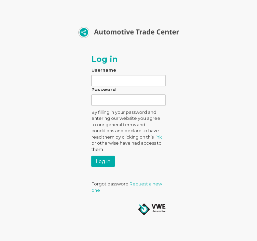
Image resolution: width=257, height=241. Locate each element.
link (158, 137)
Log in (103, 161)
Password (103, 89)
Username (103, 70)
